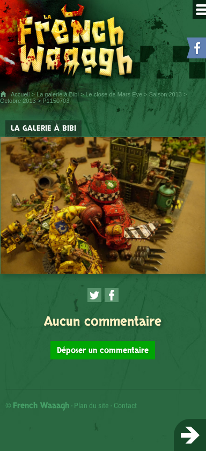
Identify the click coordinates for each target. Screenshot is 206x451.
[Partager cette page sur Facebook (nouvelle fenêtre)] (112, 295)
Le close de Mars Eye (113, 94)
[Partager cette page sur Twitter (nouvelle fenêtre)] (94, 295)
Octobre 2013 (18, 100)
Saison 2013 (165, 94)
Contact (125, 405)
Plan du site (91, 405)
